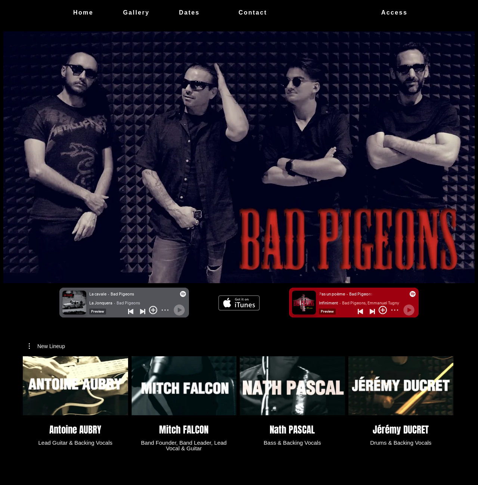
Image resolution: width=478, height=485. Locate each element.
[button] (47, 346)
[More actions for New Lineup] (47, 346)
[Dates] (189, 12)
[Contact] (252, 12)
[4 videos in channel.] (238, 404)
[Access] (394, 12)
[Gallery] (136, 12)
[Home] (83, 12)
